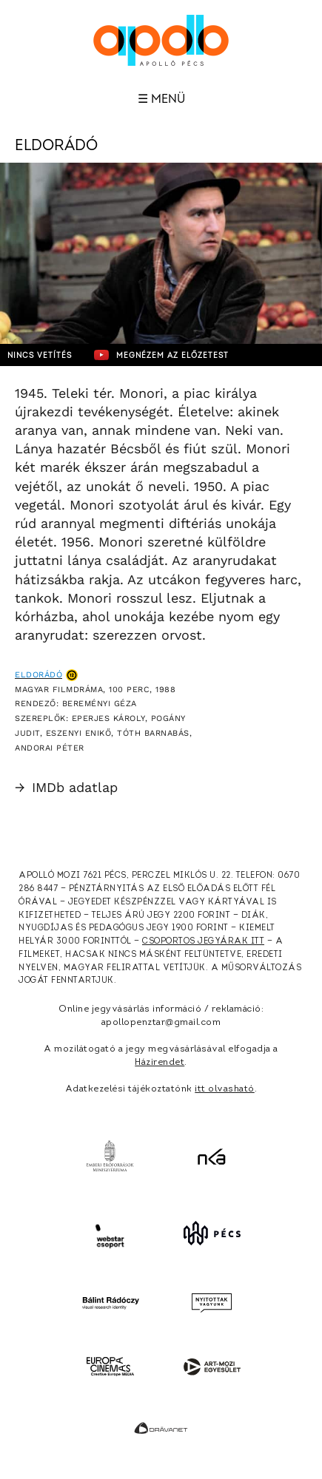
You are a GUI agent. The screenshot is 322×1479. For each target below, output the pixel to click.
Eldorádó (38, 675)
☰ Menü (161, 99)
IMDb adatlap (66, 787)
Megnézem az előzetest (161, 355)
